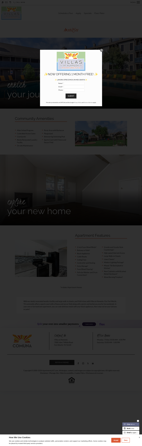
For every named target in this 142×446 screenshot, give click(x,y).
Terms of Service (88, 182)
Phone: (60, 170)
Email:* (60, 167)
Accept (116, 440)
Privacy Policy (77, 182)
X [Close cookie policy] (139, 437)
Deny (126, 440)
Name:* (60, 163)
